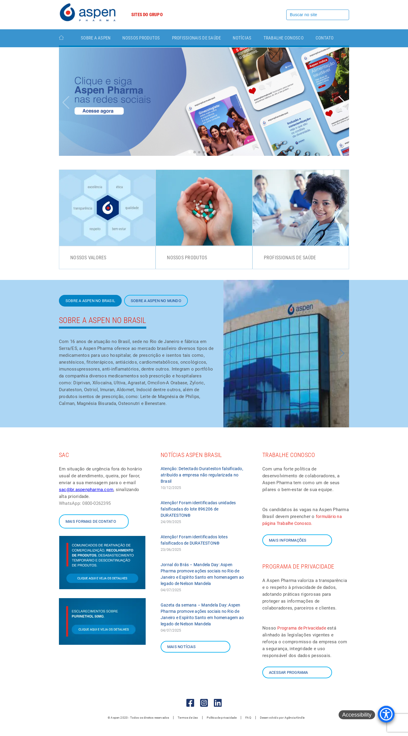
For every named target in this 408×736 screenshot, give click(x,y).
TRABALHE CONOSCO (284, 38)
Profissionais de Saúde (196, 38)
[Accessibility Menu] (386, 714)
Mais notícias (181, 646)
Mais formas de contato (91, 521)
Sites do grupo (147, 14)
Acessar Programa (288, 672)
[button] (342, 102)
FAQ (248, 717)
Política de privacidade (222, 717)
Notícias (242, 38)
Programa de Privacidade (301, 628)
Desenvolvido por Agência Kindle (282, 717)
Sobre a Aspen (95, 38)
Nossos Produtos (141, 38)
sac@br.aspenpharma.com (86, 489)
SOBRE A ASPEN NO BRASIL (90, 300)
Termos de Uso (188, 717)
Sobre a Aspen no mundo (156, 300)
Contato (325, 38)
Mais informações (287, 540)
